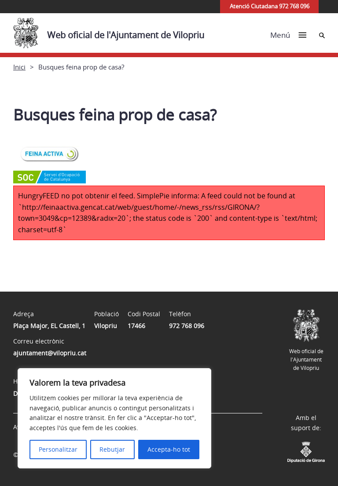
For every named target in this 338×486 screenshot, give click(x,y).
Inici (19, 66)
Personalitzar (58, 449)
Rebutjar (112, 449)
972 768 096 (186, 326)
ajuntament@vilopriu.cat (49, 353)
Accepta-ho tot (168, 449)
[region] (114, 418)
